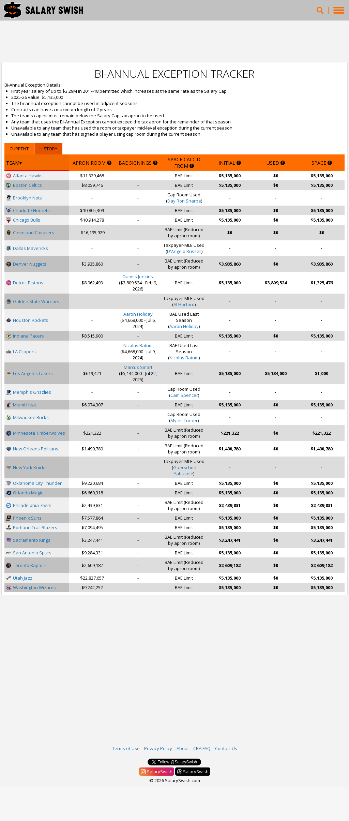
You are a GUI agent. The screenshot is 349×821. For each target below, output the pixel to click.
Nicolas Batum (138, 345)
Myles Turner (184, 420)
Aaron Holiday (138, 314)
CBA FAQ (202, 748)
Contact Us (226, 748)
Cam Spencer (184, 395)
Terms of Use (126, 748)
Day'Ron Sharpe (184, 201)
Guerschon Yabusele (184, 470)
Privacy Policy (158, 748)
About (183, 748)
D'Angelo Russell (184, 251)
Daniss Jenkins (138, 276)
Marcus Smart (138, 367)
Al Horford (184, 304)
